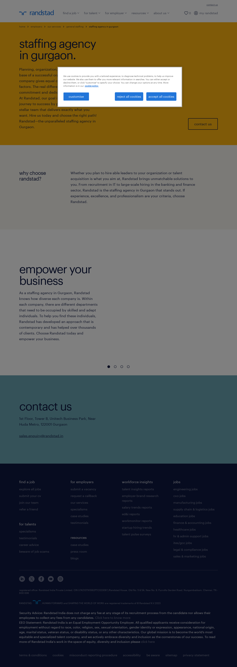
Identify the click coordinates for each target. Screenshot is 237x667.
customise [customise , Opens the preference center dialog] (76, 96)
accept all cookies (161, 96)
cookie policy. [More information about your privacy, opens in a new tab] (92, 86)
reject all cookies (129, 96)
